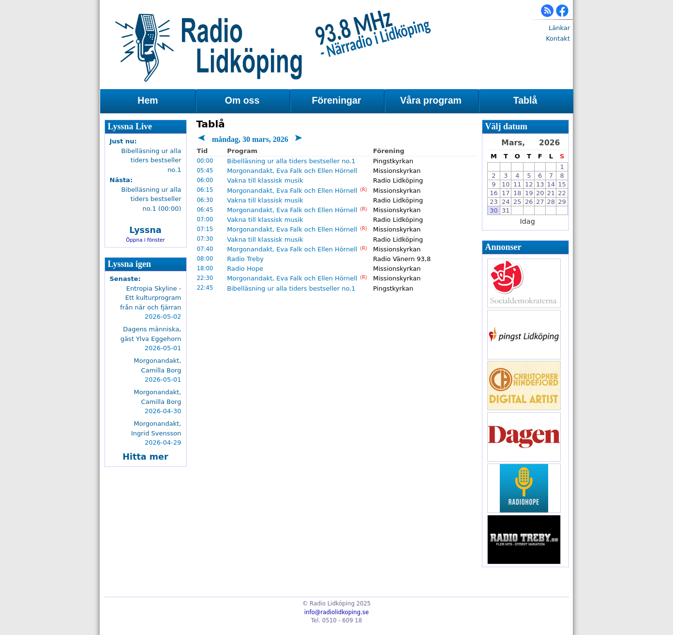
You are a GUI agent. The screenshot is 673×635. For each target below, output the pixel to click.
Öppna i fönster (145, 240)
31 (506, 210)
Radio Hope (245, 268)
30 (494, 210)
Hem (147, 100)
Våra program (431, 100)
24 (506, 201)
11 (517, 184)
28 (551, 201)
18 (517, 193)
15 (562, 184)
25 (517, 201)
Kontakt (558, 38)
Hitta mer (145, 457)
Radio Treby (245, 259)
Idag (527, 221)
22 (562, 193)
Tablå (525, 100)
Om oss (242, 100)
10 (506, 184)
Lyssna (145, 230)
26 (529, 201)
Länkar (559, 27)
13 (540, 184)
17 (506, 193)
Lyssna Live (130, 126)
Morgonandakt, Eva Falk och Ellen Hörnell (292, 170)
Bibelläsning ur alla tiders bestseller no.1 (291, 161)
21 (551, 193)
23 (494, 201)
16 (494, 193)
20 (540, 193)
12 (529, 184)
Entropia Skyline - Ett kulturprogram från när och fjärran (150, 298)
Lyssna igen (129, 264)
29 (562, 201)
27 (540, 201)
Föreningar (336, 100)
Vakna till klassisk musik (265, 180)
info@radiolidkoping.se (336, 612)
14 (551, 184)
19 (529, 193)
